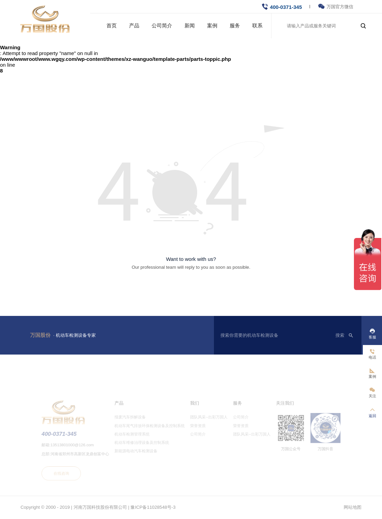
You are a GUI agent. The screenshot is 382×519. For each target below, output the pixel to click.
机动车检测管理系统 (136, 439)
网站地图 (352, 507)
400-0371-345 (286, 7)
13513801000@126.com (81, 449)
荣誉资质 (197, 431)
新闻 (189, 25)
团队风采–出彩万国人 (207, 424)
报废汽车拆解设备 (134, 424)
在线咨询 (71, 475)
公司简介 (162, 25)
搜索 (339, 335)
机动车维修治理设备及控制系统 (145, 447)
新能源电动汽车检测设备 (140, 455)
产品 (134, 25)
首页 (111, 25)
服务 (235, 25)
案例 (212, 25)
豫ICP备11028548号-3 (152, 507)
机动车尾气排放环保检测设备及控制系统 (152, 431)
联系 (257, 25)
